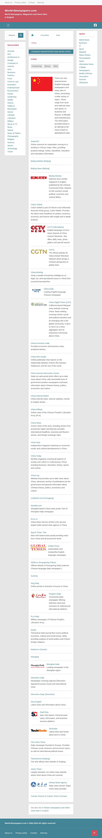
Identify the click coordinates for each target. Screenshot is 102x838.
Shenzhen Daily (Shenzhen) (43, 694)
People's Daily (55, 594)
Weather (82, 52)
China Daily (49, 289)
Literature (11, 118)
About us (8, 2)
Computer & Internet (12, 64)
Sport (81, 49)
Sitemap (40, 2)
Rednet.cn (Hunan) (39, 649)
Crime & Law (12, 82)
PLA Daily (35, 616)
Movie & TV (12, 124)
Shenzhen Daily (37, 678)
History (10, 103)
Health (10, 100)
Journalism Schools (83, 78)
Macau (47, 66)
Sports (10, 145)
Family (10, 94)
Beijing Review (55, 176)
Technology (12, 148)
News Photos (84, 55)
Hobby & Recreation (12, 107)
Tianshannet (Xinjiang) (40, 759)
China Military (36, 409)
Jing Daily (35, 583)
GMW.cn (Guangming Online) (43, 562)
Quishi (33, 630)
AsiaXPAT (35, 141)
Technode (53, 729)
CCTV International (55, 227)
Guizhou (34, 576)
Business (11, 72)
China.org (35, 475)
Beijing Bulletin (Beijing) (41, 161)
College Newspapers (84, 68)
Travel (10, 152)
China (34, 59)
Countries (45, 35)
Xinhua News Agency (58, 782)
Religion (10, 139)
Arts (9, 54)
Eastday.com (36, 505)
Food (9, 79)
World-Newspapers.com (21, 10)
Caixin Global (36, 204)
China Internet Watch (40, 396)
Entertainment (13, 88)
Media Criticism (85, 73)
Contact (31, 2)
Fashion (10, 75)
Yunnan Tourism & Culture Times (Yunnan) (49, 796)
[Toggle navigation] (8, 25)
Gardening (11, 97)
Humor (10, 112)
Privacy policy (20, 2)
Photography (12, 136)
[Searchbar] (12, 35)
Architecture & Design (13, 58)
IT (80, 46)
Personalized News (84, 59)
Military (10, 121)
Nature (10, 130)
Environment (12, 91)
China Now (35, 442)
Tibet (55, 66)
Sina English (36, 702)
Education (11, 85)
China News (36, 423)
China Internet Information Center (45, 373)
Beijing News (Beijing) (40, 168)
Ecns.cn (34, 519)
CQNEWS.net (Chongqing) (42, 498)
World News (84, 40)
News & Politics (14, 133)
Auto (9, 69)
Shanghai (35, 657)
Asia (58, 35)
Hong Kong (37, 66)
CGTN (51, 250)
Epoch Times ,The (38, 532)
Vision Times (36, 769)
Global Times (53, 546)
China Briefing (37, 272)
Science (10, 142)
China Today (36, 456)
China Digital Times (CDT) (60, 302)
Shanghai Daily (53, 664)
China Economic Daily (40, 343)
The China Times (38, 742)
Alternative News (86, 64)
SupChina (44, 712)
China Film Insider (38, 357)
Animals (10, 51)
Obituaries (83, 82)
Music (9, 127)
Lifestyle (10, 115)
